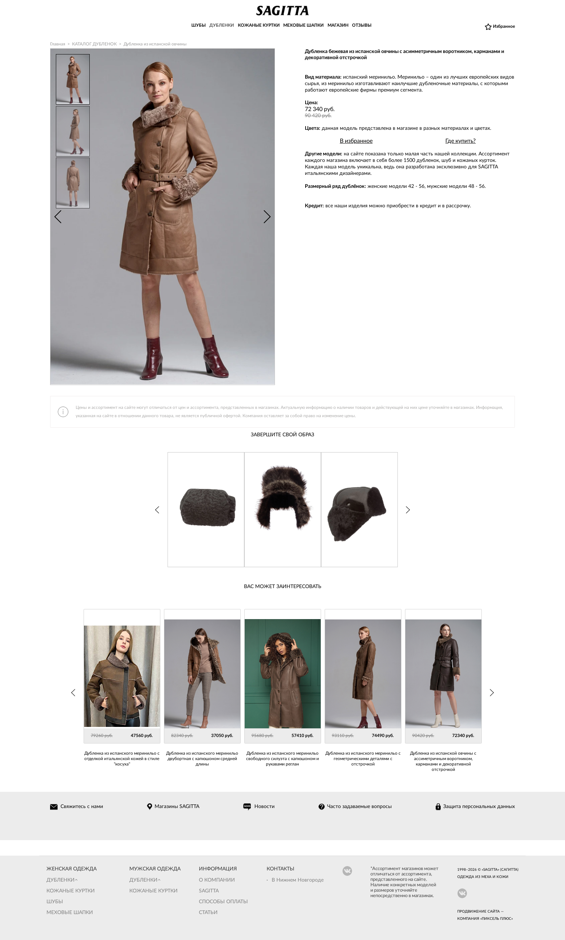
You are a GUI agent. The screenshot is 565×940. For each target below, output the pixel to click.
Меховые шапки (69, 912)
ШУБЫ (198, 26)
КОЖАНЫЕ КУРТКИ (259, 26)
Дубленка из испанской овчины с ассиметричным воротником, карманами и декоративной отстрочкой (443, 761)
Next (267, 216)
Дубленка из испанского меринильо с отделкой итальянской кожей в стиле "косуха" (122, 758)
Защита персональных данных (479, 806)
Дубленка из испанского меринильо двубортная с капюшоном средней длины (202, 758)
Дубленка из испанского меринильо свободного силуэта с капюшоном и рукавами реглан (282, 758)
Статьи (208, 912)
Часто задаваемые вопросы (360, 806)
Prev (57, 216)
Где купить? (460, 141)
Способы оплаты (223, 901)
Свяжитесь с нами (83, 806)
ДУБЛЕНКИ (221, 26)
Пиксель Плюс (496, 919)
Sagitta (209, 890)
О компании (217, 880)
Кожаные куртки (70, 890)
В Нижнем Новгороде (298, 880)
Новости (265, 806)
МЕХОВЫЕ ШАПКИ (303, 26)
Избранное (504, 27)
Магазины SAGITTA (177, 806)
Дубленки (60, 880)
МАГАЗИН (338, 26)
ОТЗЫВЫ (362, 26)
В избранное (356, 141)
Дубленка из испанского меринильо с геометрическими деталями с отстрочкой (363, 758)
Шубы (54, 901)
